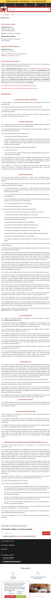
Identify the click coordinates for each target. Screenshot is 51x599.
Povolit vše (21, 596)
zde (10, 245)
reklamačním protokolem (41, 69)
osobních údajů (19, 536)
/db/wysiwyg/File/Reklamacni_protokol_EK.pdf (26, 85)
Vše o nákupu (6, 14)
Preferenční (11, 594)
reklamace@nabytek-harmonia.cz (12, 56)
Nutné (10, 592)
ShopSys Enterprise (39, 596)
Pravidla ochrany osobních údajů (14, 589)
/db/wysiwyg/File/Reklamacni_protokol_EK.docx (26, 88)
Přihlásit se (46, 533)
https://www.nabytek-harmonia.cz (8, 85)
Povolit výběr (10, 596)
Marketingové (20, 592)
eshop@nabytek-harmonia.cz (12, 561)
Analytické (19, 594)
